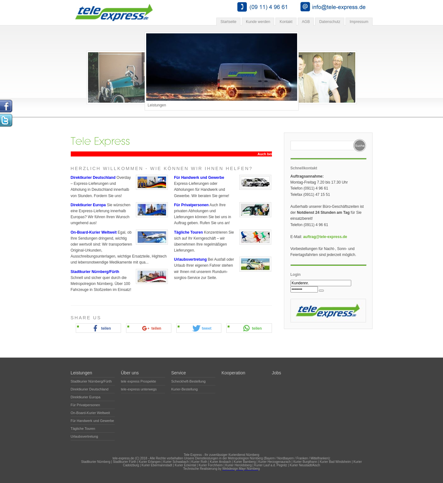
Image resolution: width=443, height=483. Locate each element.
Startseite (228, 22)
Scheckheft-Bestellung (188, 381)
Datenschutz (329, 22)
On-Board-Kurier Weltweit (94, 232)
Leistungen (81, 372)
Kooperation (234, 372)
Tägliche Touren (188, 232)
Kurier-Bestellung (184, 389)
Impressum (359, 22)
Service (178, 372)
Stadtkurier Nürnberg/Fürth (95, 272)
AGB (306, 22)
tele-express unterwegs (139, 389)
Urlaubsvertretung (190, 259)
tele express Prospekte (138, 381)
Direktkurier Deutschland (93, 177)
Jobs (276, 372)
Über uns (130, 372)
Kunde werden (258, 22)
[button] (101, 328)
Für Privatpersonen (191, 205)
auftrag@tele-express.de (325, 237)
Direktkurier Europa (88, 205)
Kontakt (286, 22)
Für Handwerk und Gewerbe (199, 177)
